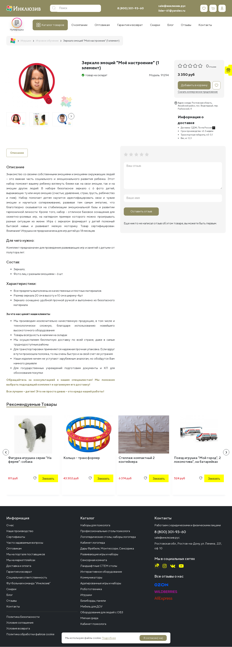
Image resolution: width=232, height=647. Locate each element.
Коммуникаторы (91, 577)
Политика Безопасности (23, 617)
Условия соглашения (19, 623)
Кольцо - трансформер (81, 458)
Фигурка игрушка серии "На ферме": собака (29, 460)
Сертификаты (15, 537)
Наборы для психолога (95, 525)
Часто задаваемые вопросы (24, 543)
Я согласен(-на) (153, 637)
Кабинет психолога (93, 624)
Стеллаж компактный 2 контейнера (137, 460)
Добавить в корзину (194, 85)
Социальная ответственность (26, 577)
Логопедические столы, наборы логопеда (108, 537)
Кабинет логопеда (92, 543)
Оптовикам (14, 548)
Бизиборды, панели (93, 601)
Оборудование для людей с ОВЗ (101, 612)
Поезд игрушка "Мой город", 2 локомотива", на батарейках (197, 460)
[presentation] (71, 116)
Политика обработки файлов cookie (30, 634)
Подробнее (109, 637)
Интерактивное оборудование (101, 572)
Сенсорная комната (93, 560)
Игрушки (86, 595)
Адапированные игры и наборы (100, 583)
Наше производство (19, 531)
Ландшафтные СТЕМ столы (98, 566)
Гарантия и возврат (19, 572)
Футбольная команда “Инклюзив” (28, 583)
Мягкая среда (89, 618)
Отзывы (11, 601)
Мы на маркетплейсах (20, 560)
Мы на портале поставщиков (25, 554)
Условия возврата (18, 628)
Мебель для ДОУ (91, 606)
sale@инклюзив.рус (172, 6)
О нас (10, 525)
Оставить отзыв (141, 211)
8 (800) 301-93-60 (130, 8)
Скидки (11, 589)
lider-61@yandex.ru (171, 10)
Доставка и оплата (18, 566)
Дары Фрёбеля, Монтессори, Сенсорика (107, 548)
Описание (17, 153)
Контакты (13, 606)
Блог (9, 595)
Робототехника (91, 589)
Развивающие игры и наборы (99, 554)
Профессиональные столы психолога (105, 531)
